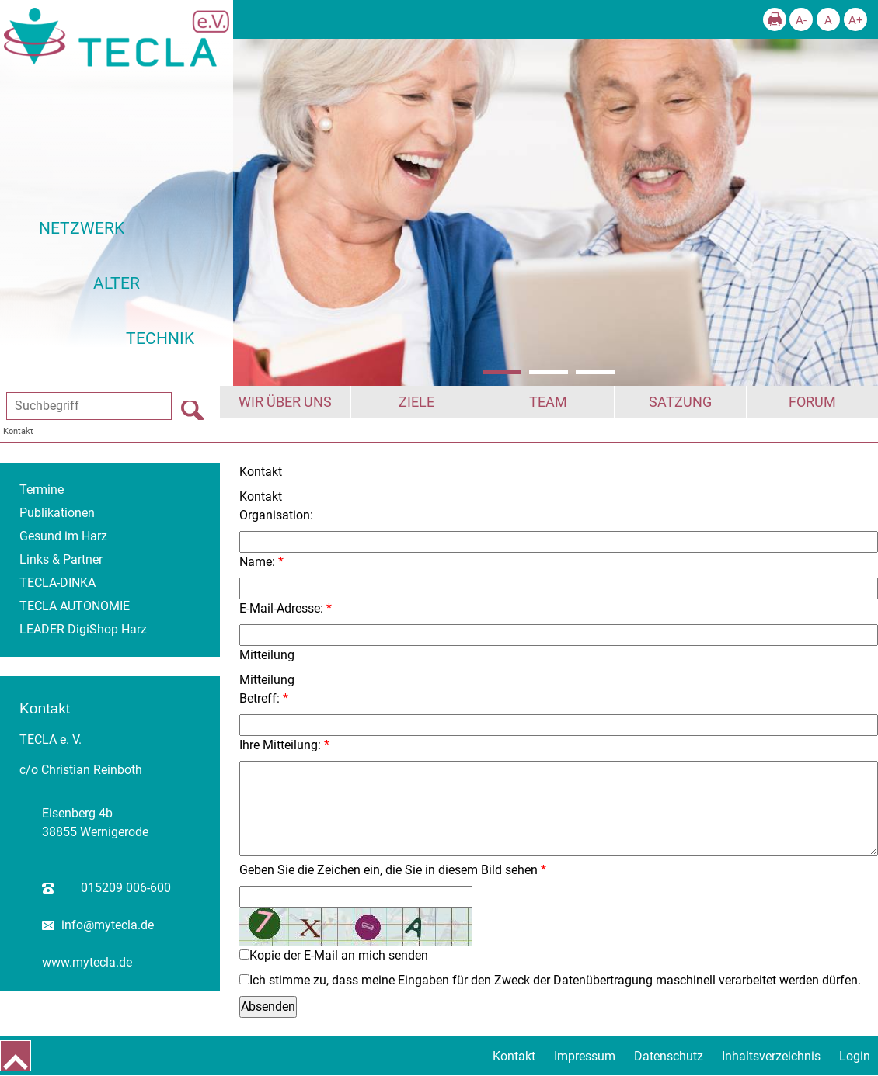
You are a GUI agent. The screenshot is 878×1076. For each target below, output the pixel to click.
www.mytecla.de (87, 962)
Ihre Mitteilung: (280, 745)
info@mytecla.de (107, 925)
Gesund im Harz (63, 536)
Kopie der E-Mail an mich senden (338, 955)
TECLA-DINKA (57, 582)
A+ (855, 20)
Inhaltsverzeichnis (771, 1056)
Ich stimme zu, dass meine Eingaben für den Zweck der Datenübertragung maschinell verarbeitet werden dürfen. (555, 980)
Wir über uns (285, 402)
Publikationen (57, 512)
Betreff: (259, 698)
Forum (812, 402)
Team (548, 402)
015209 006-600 (126, 887)
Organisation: (276, 515)
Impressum (584, 1056)
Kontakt (18, 431)
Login (854, 1056)
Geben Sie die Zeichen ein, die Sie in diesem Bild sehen (388, 870)
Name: (257, 561)
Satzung (680, 402)
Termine (41, 489)
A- (801, 20)
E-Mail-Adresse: (281, 608)
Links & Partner (61, 559)
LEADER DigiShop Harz (83, 629)
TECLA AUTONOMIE (74, 606)
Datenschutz (668, 1056)
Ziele (416, 402)
